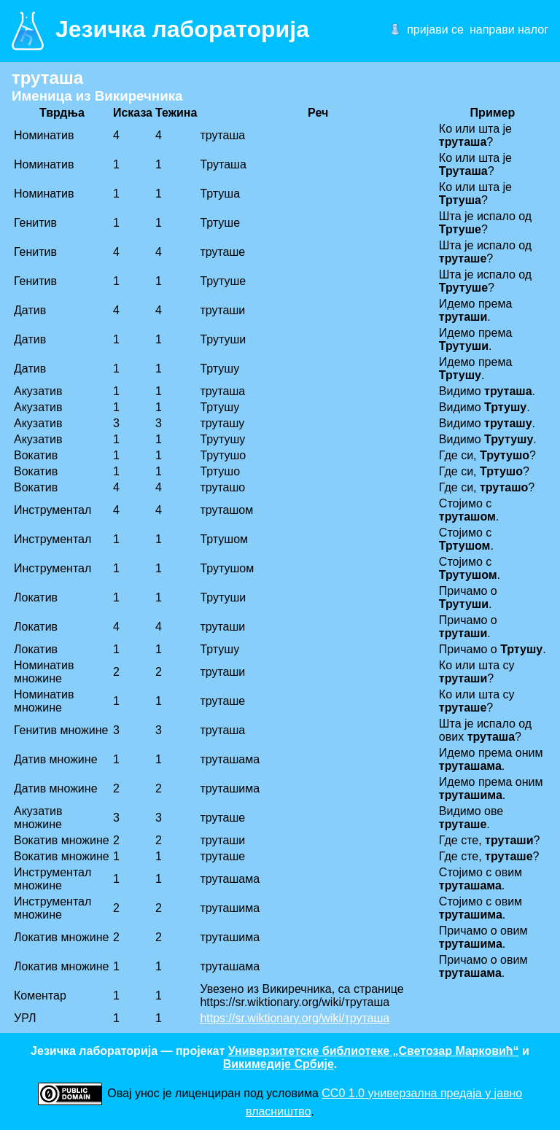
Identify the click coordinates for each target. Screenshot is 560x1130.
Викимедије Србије (278, 1064)
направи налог (509, 29)
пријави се (435, 29)
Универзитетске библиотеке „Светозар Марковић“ (373, 1051)
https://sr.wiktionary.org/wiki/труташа (294, 1018)
